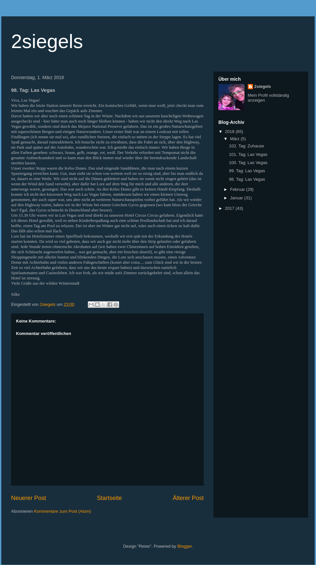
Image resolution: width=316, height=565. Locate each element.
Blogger (184, 546)
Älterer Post (188, 498)
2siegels (47, 41)
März (235, 138)
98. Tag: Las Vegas (247, 179)
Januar (237, 197)
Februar (238, 189)
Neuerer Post (28, 498)
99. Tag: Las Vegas (247, 170)
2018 (230, 131)
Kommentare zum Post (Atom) (62, 511)
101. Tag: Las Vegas (248, 154)
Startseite (109, 498)
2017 (230, 208)
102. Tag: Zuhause (246, 145)
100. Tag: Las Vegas (248, 162)
